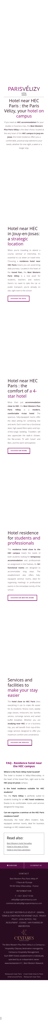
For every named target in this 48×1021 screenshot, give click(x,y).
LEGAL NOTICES (25, 919)
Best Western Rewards (33, 963)
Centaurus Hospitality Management (24, 952)
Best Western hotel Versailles (19, 843)
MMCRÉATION (24, 926)
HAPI (29, 922)
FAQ (34, 919)
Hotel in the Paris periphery (18, 849)
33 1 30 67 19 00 (26, 896)
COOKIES (22, 922)
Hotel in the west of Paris (17, 846)
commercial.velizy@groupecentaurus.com (24, 903)
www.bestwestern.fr (13, 963)
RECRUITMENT (12, 922)
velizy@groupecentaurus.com (24, 899)
